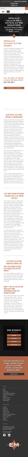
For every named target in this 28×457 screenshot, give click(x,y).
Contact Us (14, 5)
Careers (4, 418)
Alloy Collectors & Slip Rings (9, 393)
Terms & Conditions (7, 415)
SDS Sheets (5, 408)
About (4, 390)
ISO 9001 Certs (6, 412)
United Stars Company (20, 1)
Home (4, 389)
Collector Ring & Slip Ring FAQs (14, 88)
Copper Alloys (6, 400)
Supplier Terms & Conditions (9, 414)
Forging (4, 396)
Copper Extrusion (6, 397)
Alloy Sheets (5, 410)
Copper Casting (6, 399)
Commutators (6, 391)
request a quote (14, 374)
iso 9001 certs (14, 344)
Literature (5, 407)
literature (14, 335)
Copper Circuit (6, 411)
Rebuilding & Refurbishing (8, 394)
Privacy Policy (6, 417)
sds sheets (14, 341)
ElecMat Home (14, 3)
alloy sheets (14, 338)
